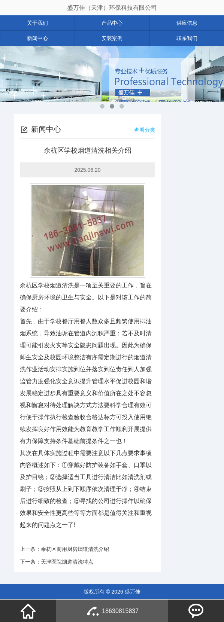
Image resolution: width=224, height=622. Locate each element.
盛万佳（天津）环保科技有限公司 (112, 7)
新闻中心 (37, 38)
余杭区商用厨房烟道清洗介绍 (75, 549)
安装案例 (112, 38)
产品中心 (112, 23)
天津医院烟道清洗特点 (67, 562)
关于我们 (37, 23)
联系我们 (186, 38)
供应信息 (186, 23)
